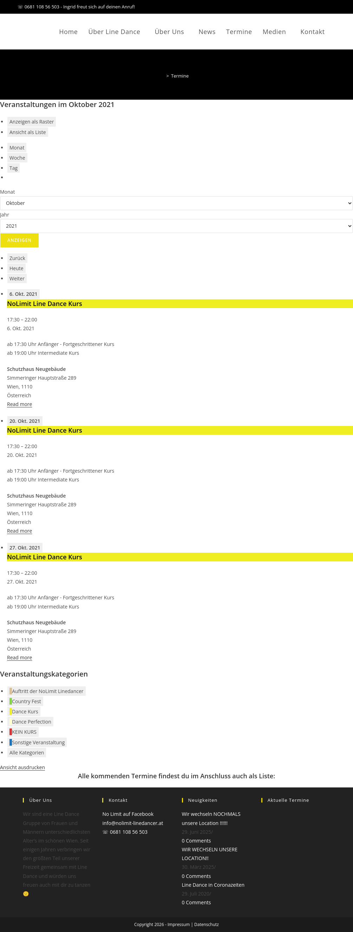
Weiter (17, 278)
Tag (13, 168)
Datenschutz (206, 924)
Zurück (17, 258)
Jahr (4, 214)
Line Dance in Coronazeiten (213, 884)
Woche (17, 157)
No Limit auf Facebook (127, 814)
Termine (180, 76)
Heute (16, 268)
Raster (31, 121)
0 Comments (196, 840)
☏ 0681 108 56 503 (125, 831)
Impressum (179, 924)
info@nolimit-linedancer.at (132, 823)
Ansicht (22, 767)
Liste (27, 132)
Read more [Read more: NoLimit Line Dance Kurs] (19, 404)
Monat (16, 147)
